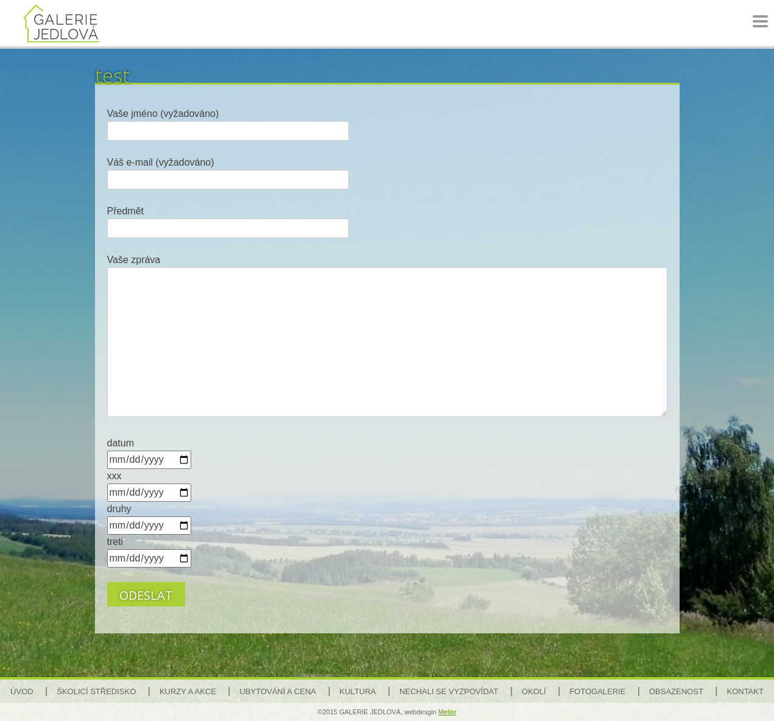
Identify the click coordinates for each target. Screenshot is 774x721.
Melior (447, 712)
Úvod (21, 691)
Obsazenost (676, 691)
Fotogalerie (597, 691)
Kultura (358, 691)
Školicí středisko (96, 691)
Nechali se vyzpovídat (448, 691)
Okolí (534, 691)
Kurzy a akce (188, 691)
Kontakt (745, 691)
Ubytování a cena (277, 691)
